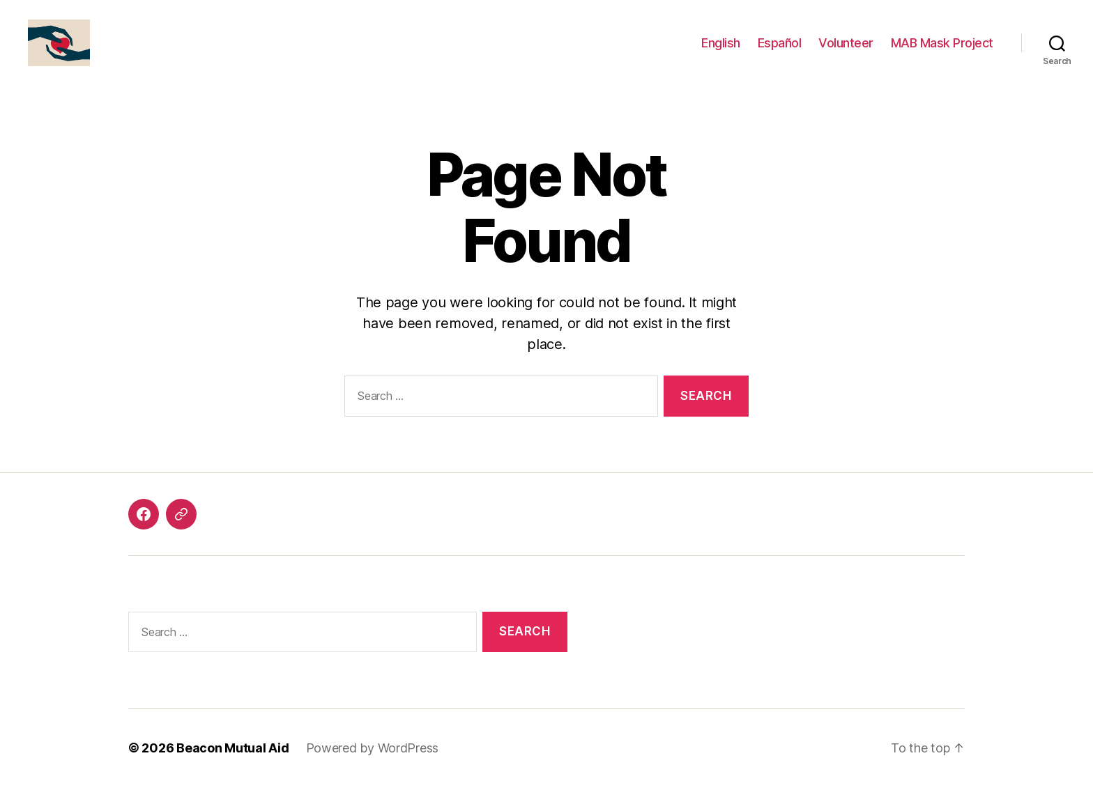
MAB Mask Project (942, 50)
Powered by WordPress (372, 764)
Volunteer (845, 50)
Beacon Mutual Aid (232, 764)
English (720, 50)
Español (780, 50)
